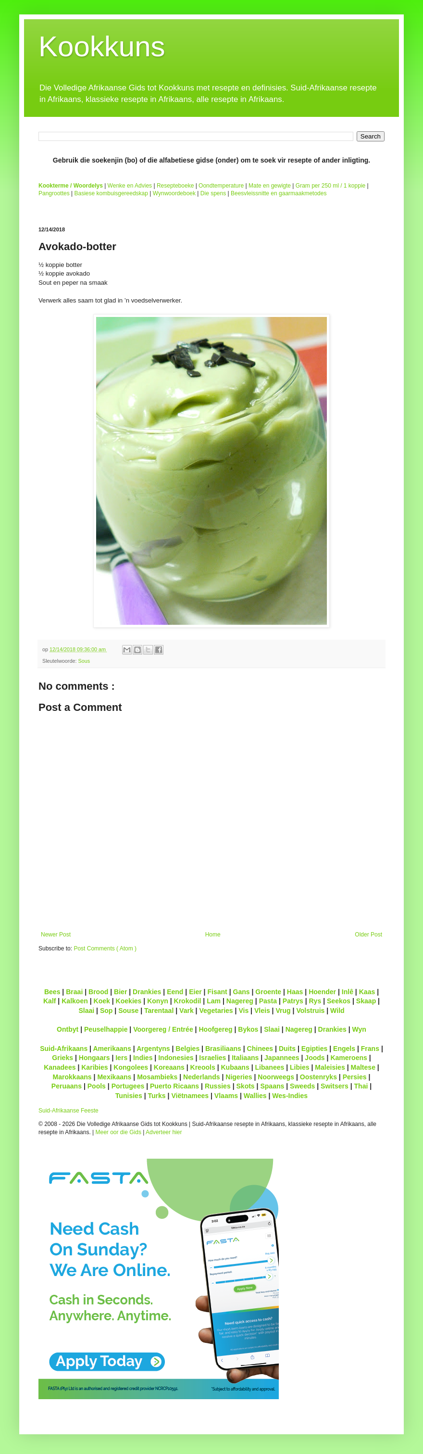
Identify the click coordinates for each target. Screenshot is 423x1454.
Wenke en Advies (130, 185)
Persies (355, 1077)
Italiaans (245, 1058)
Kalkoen (75, 1001)
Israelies (212, 1058)
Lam (214, 1001)
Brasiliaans (223, 1048)
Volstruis (310, 1010)
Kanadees (59, 1067)
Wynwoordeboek (174, 193)
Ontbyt (67, 1029)
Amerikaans (112, 1048)
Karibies (94, 1067)
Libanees (269, 1067)
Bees (52, 992)
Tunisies (128, 1096)
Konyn (157, 1001)
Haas (295, 992)
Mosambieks (157, 1077)
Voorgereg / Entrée (163, 1029)
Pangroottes (54, 193)
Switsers (334, 1086)
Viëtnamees (190, 1096)
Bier (120, 992)
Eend (175, 992)
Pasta (268, 1001)
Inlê (347, 992)
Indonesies (175, 1058)
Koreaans (169, 1067)
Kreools (202, 1067)
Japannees (281, 1058)
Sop (106, 1010)
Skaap (366, 1001)
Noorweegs (276, 1077)
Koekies (129, 1001)
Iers (121, 1058)
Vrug (282, 1010)
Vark (186, 1010)
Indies (143, 1058)
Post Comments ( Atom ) (105, 948)
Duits (287, 1048)
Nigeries (238, 1077)
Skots (245, 1086)
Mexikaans (114, 1077)
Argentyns (153, 1048)
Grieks (62, 1058)
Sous (84, 661)
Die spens (213, 193)
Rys (315, 1001)
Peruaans (66, 1086)
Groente (268, 992)
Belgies (187, 1048)
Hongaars (94, 1058)
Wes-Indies (290, 1096)
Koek (102, 1001)
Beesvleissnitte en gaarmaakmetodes (278, 193)
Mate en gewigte (270, 185)
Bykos (248, 1029)
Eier (195, 992)
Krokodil (187, 1001)
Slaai (86, 1010)
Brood (98, 992)
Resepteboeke (175, 185)
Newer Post (56, 934)
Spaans (272, 1086)
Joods (314, 1058)
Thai (361, 1086)
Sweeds (302, 1086)
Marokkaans (72, 1077)
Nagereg (239, 1001)
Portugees (128, 1086)
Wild (337, 1010)
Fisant (217, 992)
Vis (243, 1010)
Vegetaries (216, 1010)
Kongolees (130, 1067)
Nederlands (201, 1077)
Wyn (359, 1029)
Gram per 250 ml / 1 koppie (330, 185)
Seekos (338, 1001)
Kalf (49, 1001)
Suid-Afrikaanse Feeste (68, 1110)
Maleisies (330, 1067)
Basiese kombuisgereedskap (111, 193)
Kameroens (348, 1058)
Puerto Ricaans (174, 1086)
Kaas (367, 992)
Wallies (255, 1096)
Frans (370, 1048)
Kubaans (235, 1067)
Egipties (314, 1048)
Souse (128, 1010)
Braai (74, 992)
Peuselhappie (105, 1029)
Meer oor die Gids (118, 1132)
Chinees (260, 1048)
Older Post (368, 934)
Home (213, 934)
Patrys (293, 1001)
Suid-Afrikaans (63, 1048)
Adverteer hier (164, 1132)
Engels (344, 1048)
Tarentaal (159, 1010)
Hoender (322, 992)
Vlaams (226, 1096)
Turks (156, 1096)
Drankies (147, 992)
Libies (300, 1067)
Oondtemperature (221, 185)
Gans (241, 992)
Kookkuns (101, 46)
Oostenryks (318, 1077)
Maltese (362, 1067)
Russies (218, 1086)
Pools (96, 1086)
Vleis (262, 1010)
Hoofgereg (215, 1029)
